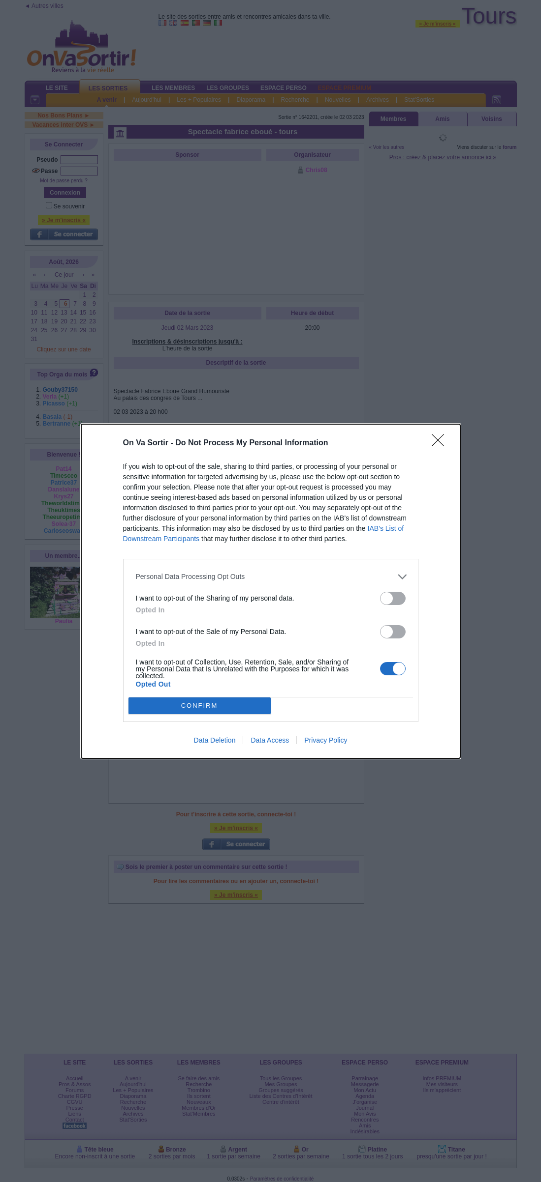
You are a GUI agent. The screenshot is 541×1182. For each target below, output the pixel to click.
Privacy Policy (325, 740)
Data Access (270, 740)
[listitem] (271, 577)
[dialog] (270, 591)
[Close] (441, 443)
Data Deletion (215, 740)
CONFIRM (199, 705)
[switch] (393, 598)
